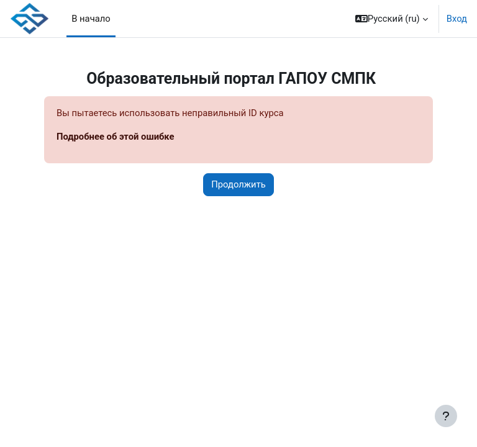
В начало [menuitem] (91, 18)
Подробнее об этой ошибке (116, 136)
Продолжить (238, 184)
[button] (391, 18)
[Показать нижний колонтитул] (446, 416)
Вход (457, 18)
